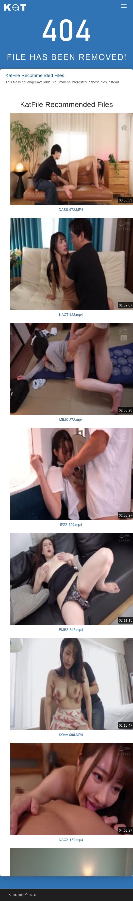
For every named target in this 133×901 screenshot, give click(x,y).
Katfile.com (16, 895)
